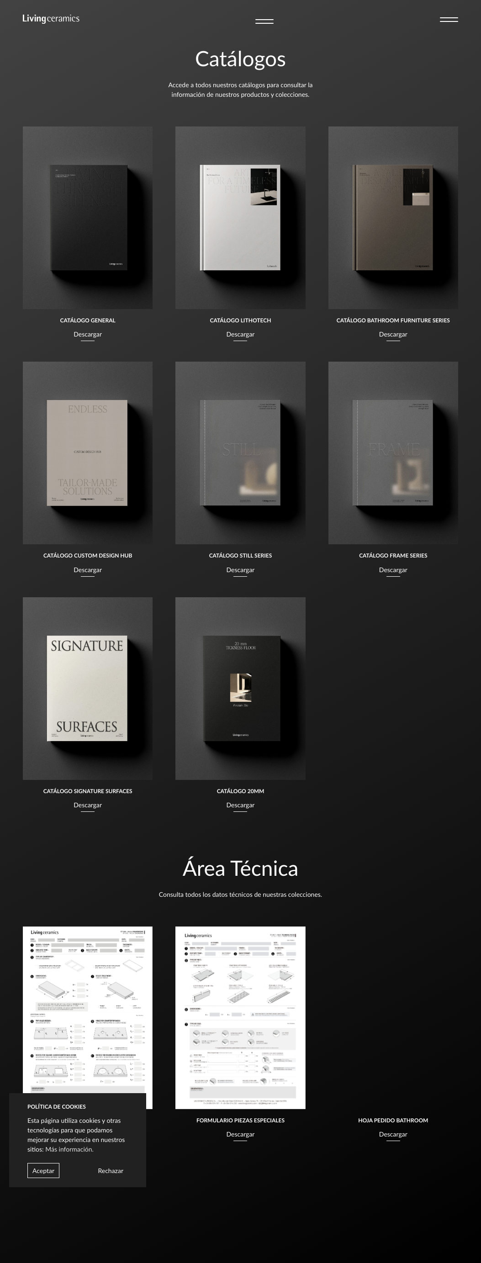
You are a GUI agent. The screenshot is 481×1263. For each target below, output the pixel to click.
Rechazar (110, 1170)
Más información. (69, 1149)
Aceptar (43, 1170)
